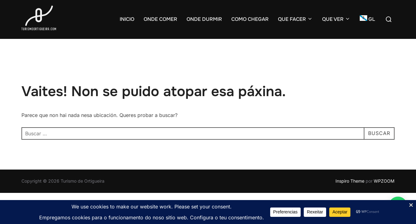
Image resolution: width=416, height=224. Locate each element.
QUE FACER (295, 19)
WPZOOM (384, 181)
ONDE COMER (160, 19)
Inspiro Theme (349, 181)
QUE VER (336, 19)
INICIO (127, 19)
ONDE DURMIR (204, 19)
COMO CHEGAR (250, 19)
